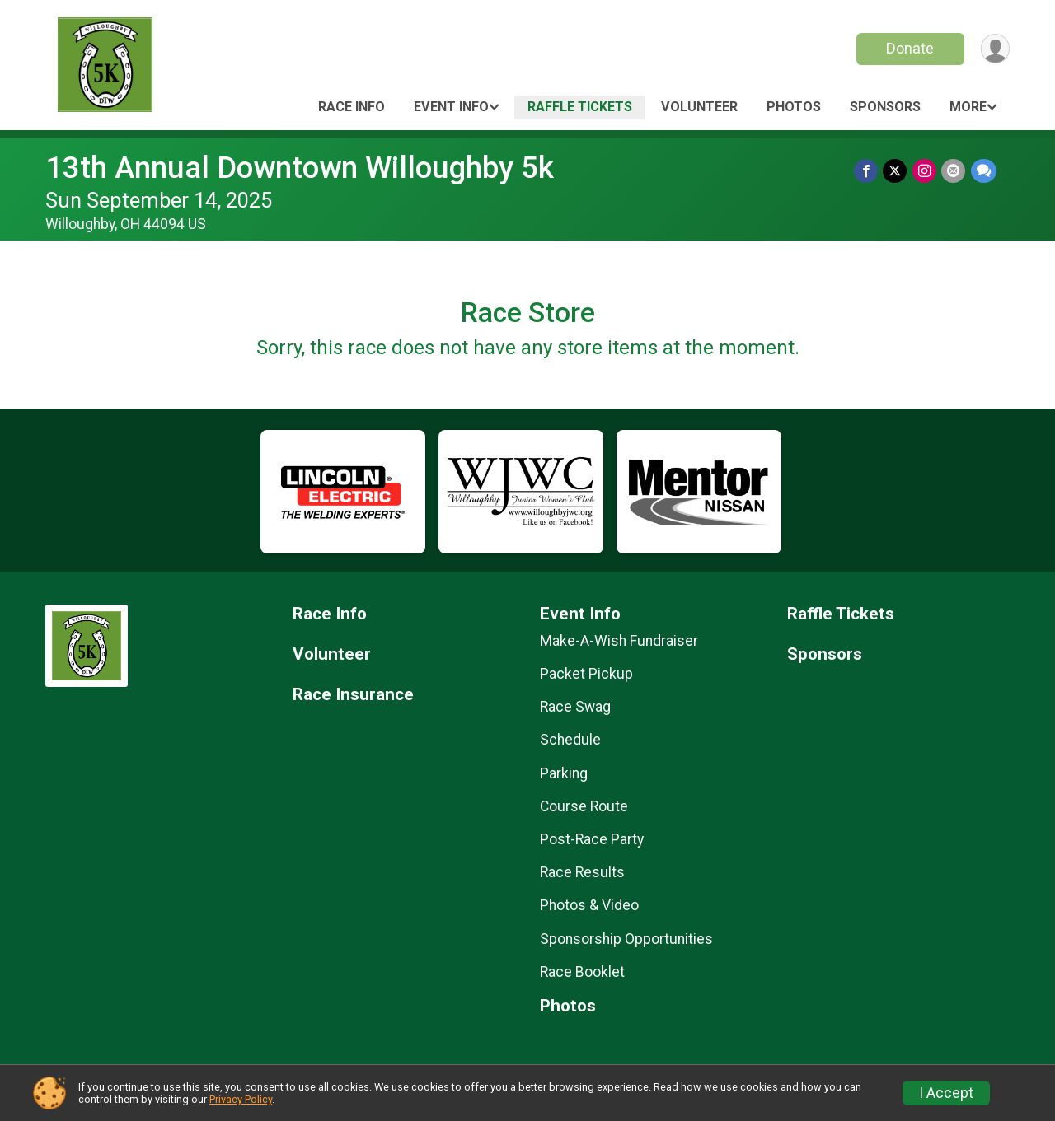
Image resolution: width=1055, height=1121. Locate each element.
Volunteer (699, 106)
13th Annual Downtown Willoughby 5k (299, 167)
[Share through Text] (983, 171)
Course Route (584, 806)
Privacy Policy (240, 1099)
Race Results (582, 872)
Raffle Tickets (580, 106)
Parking (564, 773)
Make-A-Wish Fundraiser (619, 641)
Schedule (570, 739)
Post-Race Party (592, 839)
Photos (794, 106)
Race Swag (575, 706)
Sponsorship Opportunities (626, 939)
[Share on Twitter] (896, 171)
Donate (909, 48)
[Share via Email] (954, 171)
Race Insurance (353, 694)
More (968, 106)
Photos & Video (589, 905)
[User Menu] (994, 49)
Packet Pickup (586, 674)
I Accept (946, 1093)
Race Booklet (582, 972)
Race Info (351, 106)
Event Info (451, 106)
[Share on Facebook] (867, 171)
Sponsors (885, 106)
